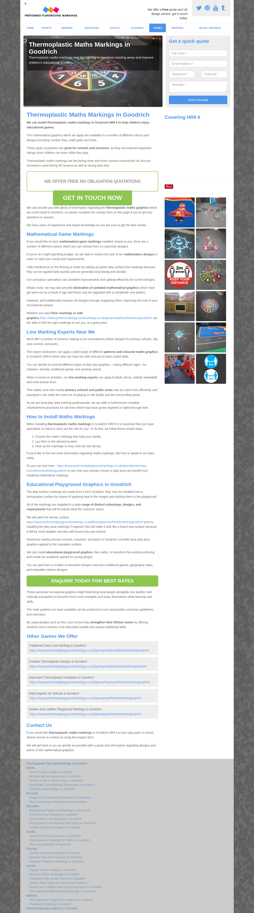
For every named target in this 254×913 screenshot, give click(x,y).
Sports (46, 28)
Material (177, 28)
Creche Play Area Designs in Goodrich (54, 827)
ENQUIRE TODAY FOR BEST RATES (92, 581)
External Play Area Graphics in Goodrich (56, 857)
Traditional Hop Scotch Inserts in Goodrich (57, 878)
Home (30, 28)
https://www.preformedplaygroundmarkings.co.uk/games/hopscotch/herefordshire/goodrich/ (90, 682)
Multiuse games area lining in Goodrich (55, 776)
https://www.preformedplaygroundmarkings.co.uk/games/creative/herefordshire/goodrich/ (88, 666)
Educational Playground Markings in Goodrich (59, 810)
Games (157, 28)
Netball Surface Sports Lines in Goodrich (56, 780)
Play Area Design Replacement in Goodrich (58, 802)
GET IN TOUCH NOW (92, 197)
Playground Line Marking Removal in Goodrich (60, 797)
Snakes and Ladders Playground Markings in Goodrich (65, 887)
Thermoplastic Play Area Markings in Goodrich (56, 763)
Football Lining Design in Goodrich (52, 789)
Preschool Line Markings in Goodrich (53, 814)
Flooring (137, 28)
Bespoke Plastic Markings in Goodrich (54, 874)
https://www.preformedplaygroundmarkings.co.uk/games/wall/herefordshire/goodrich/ (96, 318)
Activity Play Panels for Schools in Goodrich (58, 882)
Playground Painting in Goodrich (50, 904)
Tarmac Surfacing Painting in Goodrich (54, 853)
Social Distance (210, 28)
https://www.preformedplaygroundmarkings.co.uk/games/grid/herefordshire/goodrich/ (85, 714)
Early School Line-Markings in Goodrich (55, 819)
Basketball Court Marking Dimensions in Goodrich (62, 784)
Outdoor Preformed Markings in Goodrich (56, 861)
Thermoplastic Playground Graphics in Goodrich (61, 899)
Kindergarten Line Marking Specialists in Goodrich (62, 823)
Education (92, 28)
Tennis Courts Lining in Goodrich (50, 772)
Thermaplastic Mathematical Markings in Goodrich (62, 891)
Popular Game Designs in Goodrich (52, 870)
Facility (115, 28)
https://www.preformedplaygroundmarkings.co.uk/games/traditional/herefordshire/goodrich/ (89, 650)
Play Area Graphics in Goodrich (50, 844)
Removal (67, 28)
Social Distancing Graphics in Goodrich (52, 908)
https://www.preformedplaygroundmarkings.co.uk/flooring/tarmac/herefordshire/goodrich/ (85, 522)
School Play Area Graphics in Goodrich (55, 836)
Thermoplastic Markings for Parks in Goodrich (59, 840)
